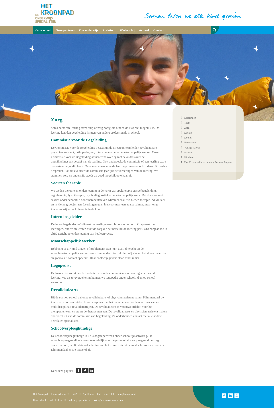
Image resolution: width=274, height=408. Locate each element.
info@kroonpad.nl (127, 394)
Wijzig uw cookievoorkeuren (109, 400)
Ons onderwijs (88, 30)
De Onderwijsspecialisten (77, 400)
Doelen (188, 137)
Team (187, 122)
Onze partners (65, 30)
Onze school (43, 30)
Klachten (189, 157)
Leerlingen (190, 117)
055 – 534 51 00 (105, 394)
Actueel (144, 30)
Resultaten (190, 142)
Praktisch (109, 30)
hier (136, 258)
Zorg (186, 127)
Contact (158, 30)
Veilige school (192, 147)
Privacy (188, 152)
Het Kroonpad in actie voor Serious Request (208, 162)
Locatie (188, 132)
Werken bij (127, 30)
